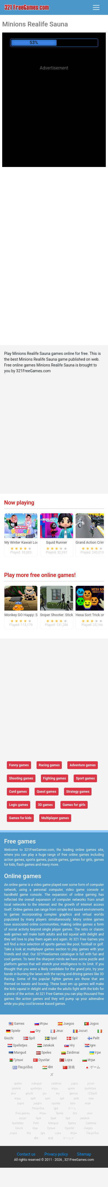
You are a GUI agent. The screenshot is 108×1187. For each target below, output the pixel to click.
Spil (72, 1038)
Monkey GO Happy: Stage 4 (26, 615)
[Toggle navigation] (96, 7)
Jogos (91, 1024)
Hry (69, 1045)
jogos (20, 1103)
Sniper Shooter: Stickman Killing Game (70, 615)
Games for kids (20, 818)
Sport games (85, 778)
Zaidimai (70, 1052)
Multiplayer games (55, 818)
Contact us (26, 1154)
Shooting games (21, 778)
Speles (44, 1052)
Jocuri (80, 1031)
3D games (45, 805)
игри (88, 1103)
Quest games (46, 792)
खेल (48, 1067)
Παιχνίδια (23, 1067)
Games (17, 1024)
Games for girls (74, 805)
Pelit (93, 1038)
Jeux (57, 1031)
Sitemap (84, 1154)
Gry (35, 1031)
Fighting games (54, 778)
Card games (18, 792)
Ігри (95, 1052)
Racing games (49, 765)
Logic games (18, 805)
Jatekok (46, 1045)
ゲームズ (68, 1138)
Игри (88, 1060)
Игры (42, 1024)
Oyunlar (42, 1060)
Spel (51, 1038)
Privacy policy (56, 1154)
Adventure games (83, 765)
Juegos (66, 1024)
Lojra (66, 1060)
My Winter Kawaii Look (22, 542)
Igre (90, 1045)
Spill (30, 1038)
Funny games (19, 765)
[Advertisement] (54, 112)
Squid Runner (56, 542)
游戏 (69, 1067)
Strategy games (78, 792)
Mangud (18, 1052)
